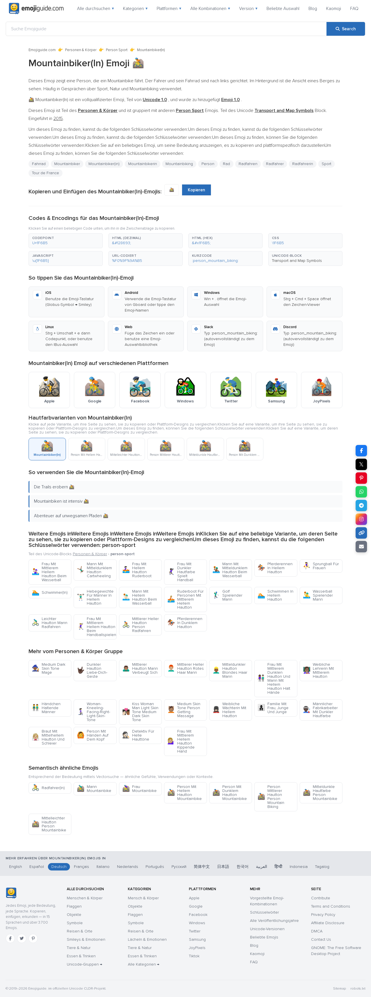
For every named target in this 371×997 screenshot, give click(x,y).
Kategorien (135, 8)
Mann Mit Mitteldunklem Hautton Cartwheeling (94, 569)
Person (207, 163)
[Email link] (361, 546)
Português (155, 866)
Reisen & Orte (79, 931)
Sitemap (339, 988)
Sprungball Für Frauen (321, 565)
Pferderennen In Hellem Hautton (275, 567)
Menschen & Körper (84, 898)
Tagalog (322, 866)
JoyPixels (197, 947)
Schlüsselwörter (264, 912)
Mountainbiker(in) (104, 163)
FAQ (354, 8)
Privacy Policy (323, 914)
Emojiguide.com (42, 50)
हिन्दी (278, 866)
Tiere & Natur (78, 947)
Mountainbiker (67, 163)
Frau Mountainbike (139, 788)
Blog (313, 8)
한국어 (243, 866)
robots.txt (357, 988)
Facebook (198, 914)
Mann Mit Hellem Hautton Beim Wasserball (139, 597)
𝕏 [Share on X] (361, 464)
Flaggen (74, 906)
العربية (261, 866)
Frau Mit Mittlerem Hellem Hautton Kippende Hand (181, 741)
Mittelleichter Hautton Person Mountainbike (49, 824)
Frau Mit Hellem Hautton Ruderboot (137, 569)
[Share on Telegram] (361, 505)
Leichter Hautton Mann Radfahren (49, 622)
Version (248, 8)
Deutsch (58, 866)
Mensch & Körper (143, 898)
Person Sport (117, 50)
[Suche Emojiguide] (166, 29)
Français (81, 866)
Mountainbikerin (142, 163)
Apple (194, 898)
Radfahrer (275, 163)
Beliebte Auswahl (283, 8)
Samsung (197, 939)
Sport (326, 163)
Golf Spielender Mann (227, 595)
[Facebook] (10, 938)
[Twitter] (21, 938)
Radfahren (248, 163)
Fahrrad (39, 163)
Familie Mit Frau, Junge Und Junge (273, 707)
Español (36, 866)
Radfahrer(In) (48, 788)
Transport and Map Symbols (297, 260)
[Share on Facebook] (361, 450)
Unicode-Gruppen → (84, 964)
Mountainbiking (179, 163)
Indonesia (299, 866)
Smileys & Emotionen (86, 939)
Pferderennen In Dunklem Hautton (184, 622)
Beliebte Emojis (264, 937)
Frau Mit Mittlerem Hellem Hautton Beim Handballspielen (96, 626)
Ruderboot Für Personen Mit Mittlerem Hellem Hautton (185, 599)
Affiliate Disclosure (327, 922)
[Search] (345, 29)
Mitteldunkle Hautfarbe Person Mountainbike (320, 792)
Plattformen (169, 8)
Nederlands (127, 866)
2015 (58, 118)
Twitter (194, 931)
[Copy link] (361, 533)
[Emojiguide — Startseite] (11, 893)
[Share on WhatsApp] (361, 492)
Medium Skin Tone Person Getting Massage (183, 709)
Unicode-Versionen (267, 928)
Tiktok (194, 956)
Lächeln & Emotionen (147, 939)
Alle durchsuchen (95, 8)
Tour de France (45, 172)
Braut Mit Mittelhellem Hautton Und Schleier (48, 737)
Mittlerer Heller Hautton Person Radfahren (140, 624)
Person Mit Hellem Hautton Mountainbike (184, 792)
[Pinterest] (33, 938)
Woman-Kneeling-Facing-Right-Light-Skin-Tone (93, 711)
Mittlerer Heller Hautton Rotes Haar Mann (185, 668)
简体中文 (202, 866)
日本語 (223, 866)
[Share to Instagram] (361, 519)
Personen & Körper (80, 50)
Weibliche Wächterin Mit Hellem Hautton (229, 709)
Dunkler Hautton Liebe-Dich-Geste (92, 670)
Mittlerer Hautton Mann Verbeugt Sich (140, 668)
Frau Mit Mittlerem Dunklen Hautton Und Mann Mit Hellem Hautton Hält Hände (273, 678)
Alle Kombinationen (210, 8)
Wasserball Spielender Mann (318, 595)
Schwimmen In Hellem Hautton (275, 595)
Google (196, 906)
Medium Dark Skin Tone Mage (48, 668)
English (15, 866)
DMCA (316, 931)
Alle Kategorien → (143, 964)
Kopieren (196, 189)
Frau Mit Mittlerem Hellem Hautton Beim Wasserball (49, 571)
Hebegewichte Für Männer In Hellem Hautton (95, 597)
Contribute (320, 898)
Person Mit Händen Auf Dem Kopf (92, 735)
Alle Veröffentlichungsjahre (274, 920)
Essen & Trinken (81, 956)
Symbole (75, 922)
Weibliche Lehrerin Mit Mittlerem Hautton (318, 670)
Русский (179, 866)
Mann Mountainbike (94, 788)
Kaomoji (333, 8)
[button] (66, 240)
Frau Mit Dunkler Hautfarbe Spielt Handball (181, 571)
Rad (226, 163)
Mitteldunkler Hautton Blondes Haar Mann (229, 670)
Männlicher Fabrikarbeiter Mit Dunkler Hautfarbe (320, 709)
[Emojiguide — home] (36, 8)
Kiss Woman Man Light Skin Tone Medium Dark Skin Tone (140, 711)
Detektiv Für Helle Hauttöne (138, 735)
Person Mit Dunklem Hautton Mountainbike (229, 792)
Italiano (103, 866)
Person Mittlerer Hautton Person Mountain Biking (270, 796)
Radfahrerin (302, 163)
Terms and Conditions (330, 906)
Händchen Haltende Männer (46, 707)
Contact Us (321, 939)
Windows (197, 922)
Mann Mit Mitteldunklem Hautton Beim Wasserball (229, 569)
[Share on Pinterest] (361, 478)
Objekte (74, 914)
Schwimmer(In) (50, 592)
